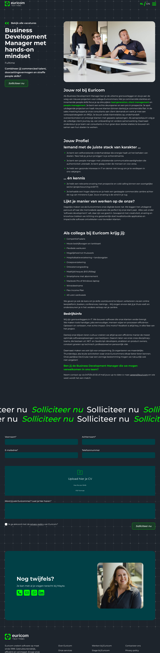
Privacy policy (132, 650)
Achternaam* (89, 437)
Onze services (65, 650)
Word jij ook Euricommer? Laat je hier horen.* (28, 501)
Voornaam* (10, 437)
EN (148, 3)
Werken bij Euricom (102, 646)
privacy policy (37, 524)
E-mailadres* (11, 450)
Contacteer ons (133, 646)
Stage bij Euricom (101, 650)
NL (141, 3)
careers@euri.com (139, 375)
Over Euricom (65, 646)
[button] (154, 3)
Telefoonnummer (91, 450)
